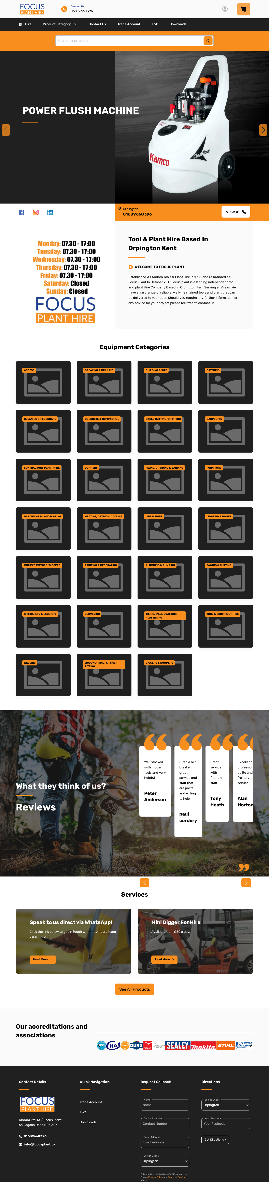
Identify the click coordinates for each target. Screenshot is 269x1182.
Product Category (60, 24)
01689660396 (32, 1136)
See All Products (134, 989)
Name (147, 1099)
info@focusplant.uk (37, 1144)
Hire (25, 24)
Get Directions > (215, 1139)
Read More (43, 959)
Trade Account (128, 24)
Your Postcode (213, 1118)
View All (236, 211)
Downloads (178, 24)
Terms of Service (176, 1177)
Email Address (152, 1137)
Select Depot (151, 1155)
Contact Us (97, 24)
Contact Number (153, 1118)
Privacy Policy (155, 1177)
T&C (155, 24)
